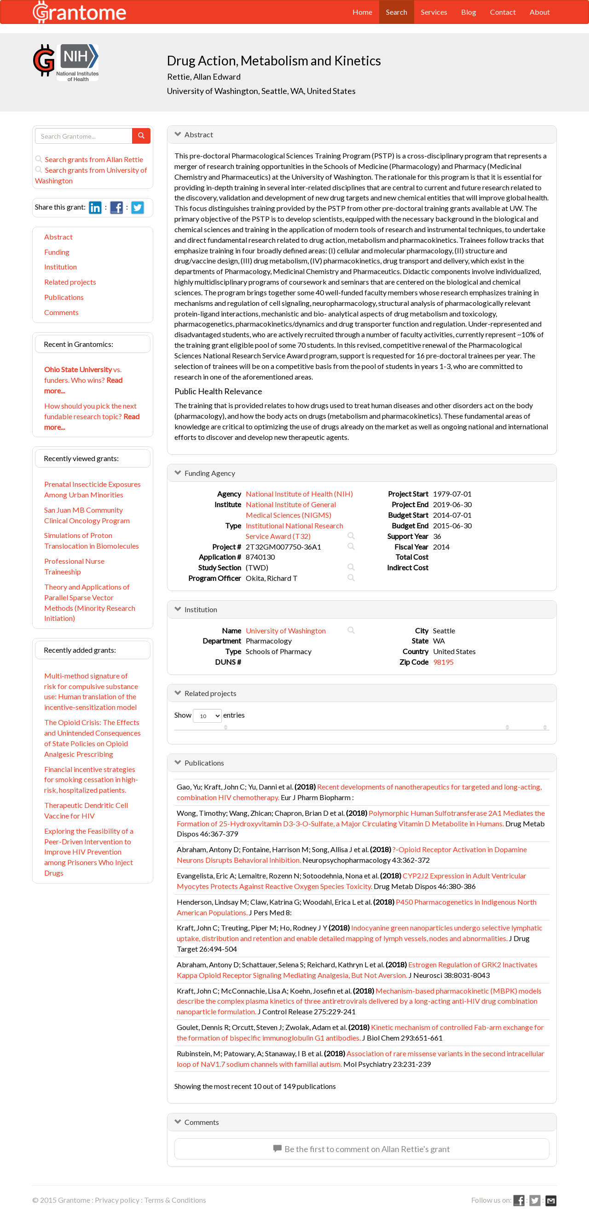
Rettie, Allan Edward (204, 76)
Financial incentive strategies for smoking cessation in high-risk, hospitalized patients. (91, 780)
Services (434, 11)
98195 (443, 661)
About (540, 11)
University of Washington (286, 630)
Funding (56, 251)
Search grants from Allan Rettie (89, 159)
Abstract (58, 236)
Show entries (209, 716)
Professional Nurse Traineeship (74, 566)
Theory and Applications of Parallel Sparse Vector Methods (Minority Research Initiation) (89, 602)
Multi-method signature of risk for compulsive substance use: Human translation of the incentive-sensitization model (91, 691)
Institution (60, 266)
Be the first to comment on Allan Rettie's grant (361, 1149)
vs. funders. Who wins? (83, 380)
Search (396, 11)
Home (362, 11)
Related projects (70, 281)
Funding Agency (210, 472)
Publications (64, 297)
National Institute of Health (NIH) (299, 493)
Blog (468, 11)
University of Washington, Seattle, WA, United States (261, 91)
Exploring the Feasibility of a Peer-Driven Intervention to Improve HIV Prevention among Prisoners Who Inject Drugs (88, 851)
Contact (503, 11)
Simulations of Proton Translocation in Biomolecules (91, 540)
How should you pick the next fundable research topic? (91, 416)
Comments (61, 312)
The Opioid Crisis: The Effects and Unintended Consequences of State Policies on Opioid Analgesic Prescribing (92, 738)
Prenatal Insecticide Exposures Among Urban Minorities (92, 489)
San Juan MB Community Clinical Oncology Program (87, 515)
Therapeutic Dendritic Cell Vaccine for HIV (86, 810)
